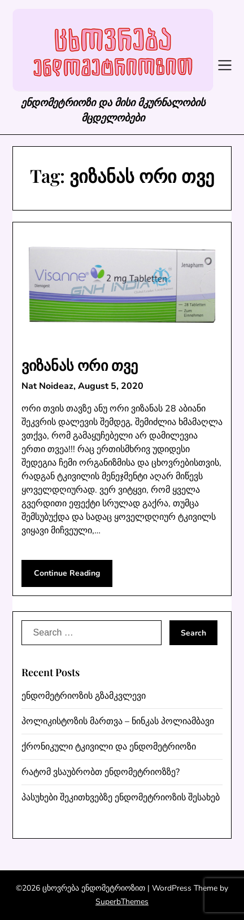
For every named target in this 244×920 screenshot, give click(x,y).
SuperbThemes (122, 901)
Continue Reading (67, 573)
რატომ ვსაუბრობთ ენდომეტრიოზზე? (100, 772)
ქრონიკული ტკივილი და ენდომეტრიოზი (108, 747)
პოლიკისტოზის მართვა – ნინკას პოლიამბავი (117, 721)
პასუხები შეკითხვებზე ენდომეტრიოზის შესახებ (120, 797)
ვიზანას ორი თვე (79, 365)
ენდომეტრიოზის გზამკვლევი (83, 696)
